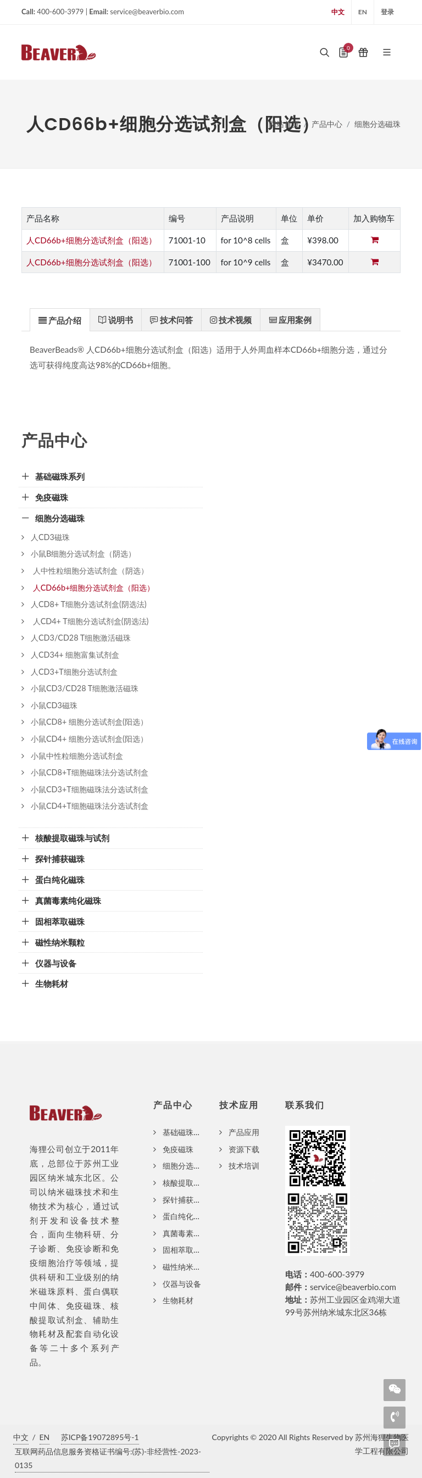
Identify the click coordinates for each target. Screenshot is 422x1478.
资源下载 (244, 1149)
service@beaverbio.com (353, 1287)
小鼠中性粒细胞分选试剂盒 (77, 755)
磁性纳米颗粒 (186, 1266)
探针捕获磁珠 (186, 1199)
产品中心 (327, 124)
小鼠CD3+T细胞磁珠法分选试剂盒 (89, 789)
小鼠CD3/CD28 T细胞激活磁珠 (84, 688)
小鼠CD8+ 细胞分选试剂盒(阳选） (89, 721)
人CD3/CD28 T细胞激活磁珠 (81, 637)
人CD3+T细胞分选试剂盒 (74, 671)
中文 (338, 12)
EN (362, 12)
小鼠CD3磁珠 (54, 705)
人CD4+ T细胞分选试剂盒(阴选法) (89, 621)
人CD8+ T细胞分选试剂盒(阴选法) (89, 604)
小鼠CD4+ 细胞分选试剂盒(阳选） (89, 738)
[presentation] (60, 320)
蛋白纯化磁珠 (186, 1216)
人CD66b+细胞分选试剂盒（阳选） (91, 240)
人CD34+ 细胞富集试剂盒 (75, 654)
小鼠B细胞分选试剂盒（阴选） (83, 553)
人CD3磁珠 (50, 537)
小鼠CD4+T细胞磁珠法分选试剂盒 (89, 805)
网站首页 (284, 124)
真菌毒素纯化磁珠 (193, 1233)
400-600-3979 (337, 1274)
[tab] (60, 319)
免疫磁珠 (178, 1149)
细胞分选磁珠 (377, 124)
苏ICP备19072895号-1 (100, 1437)
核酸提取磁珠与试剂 (197, 1182)
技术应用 (239, 1105)
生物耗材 (178, 1300)
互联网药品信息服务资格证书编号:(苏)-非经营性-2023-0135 (108, 1458)
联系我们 (305, 1105)
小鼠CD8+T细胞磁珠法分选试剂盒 (89, 772)
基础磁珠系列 (186, 1132)
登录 (387, 12)
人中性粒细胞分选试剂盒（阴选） (89, 570)
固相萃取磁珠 (186, 1249)
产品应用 (244, 1132)
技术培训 (244, 1165)
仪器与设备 (182, 1283)
